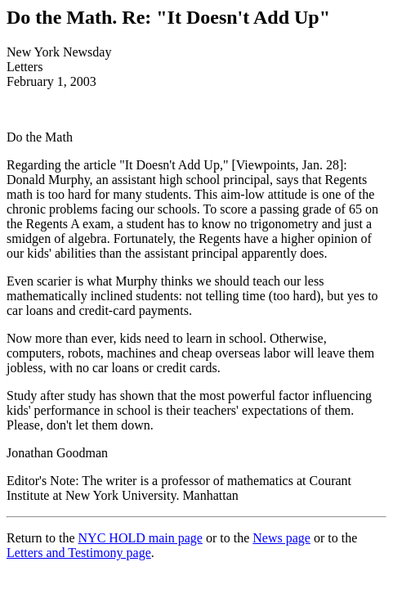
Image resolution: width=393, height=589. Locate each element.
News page (281, 538)
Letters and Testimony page (79, 553)
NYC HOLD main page (140, 538)
